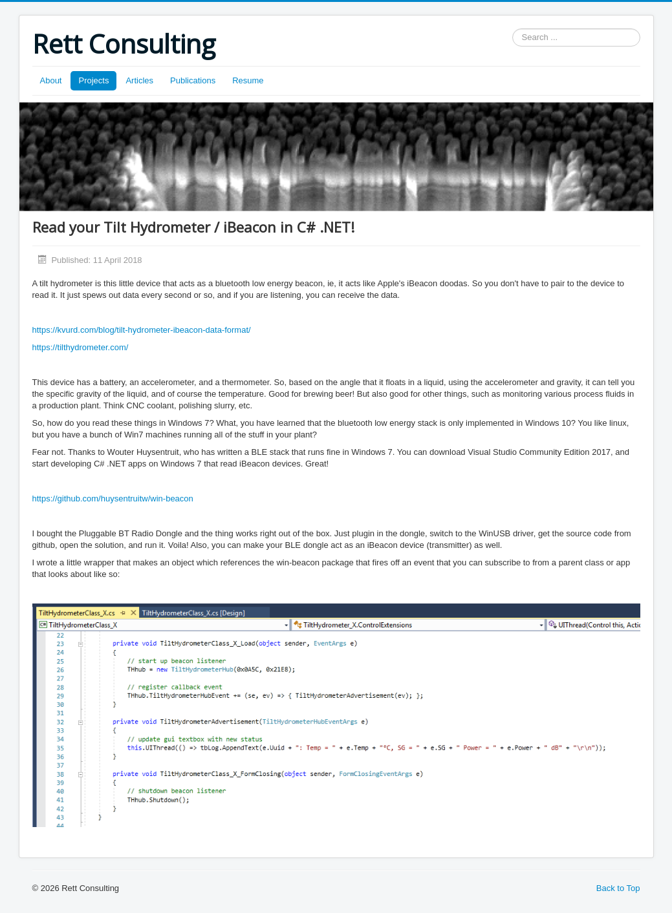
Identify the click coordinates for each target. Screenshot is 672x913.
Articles (139, 80)
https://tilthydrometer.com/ (80, 347)
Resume (247, 80)
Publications (192, 80)
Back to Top (618, 888)
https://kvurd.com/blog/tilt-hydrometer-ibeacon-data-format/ (141, 330)
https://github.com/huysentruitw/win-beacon (112, 498)
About (51, 80)
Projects (93, 80)
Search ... (512, 28)
